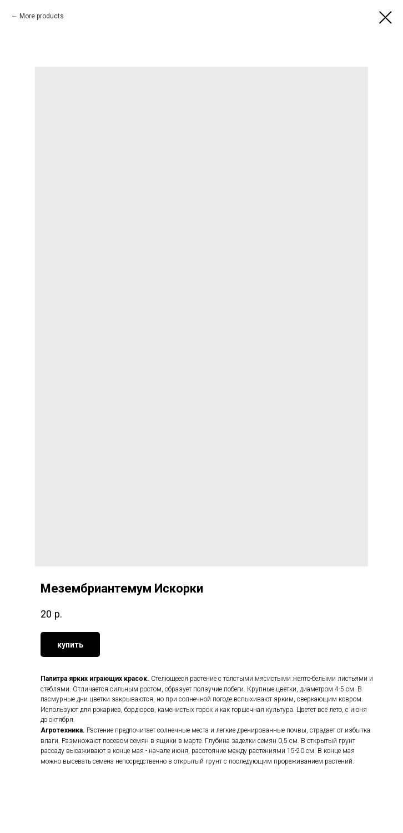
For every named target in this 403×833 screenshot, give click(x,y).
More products (41, 16)
